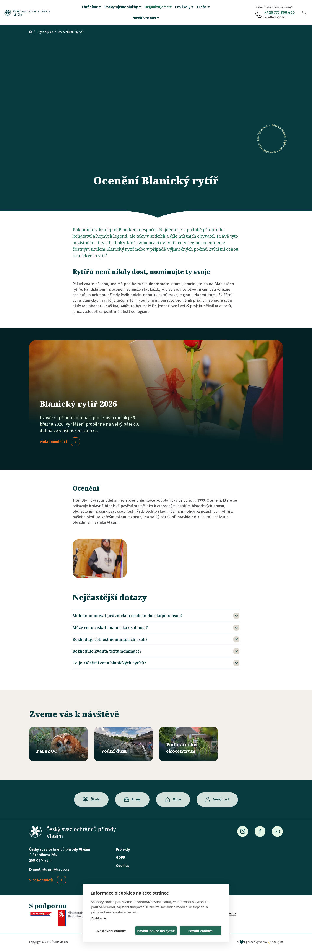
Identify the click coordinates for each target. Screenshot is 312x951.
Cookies (122, 865)
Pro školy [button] (182, 7)
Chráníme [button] (90, 7)
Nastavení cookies (112, 931)
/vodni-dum (123, 744)
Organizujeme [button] (157, 7)
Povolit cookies (200, 931)
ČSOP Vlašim (30, 32)
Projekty (123, 849)
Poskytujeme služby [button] (121, 7)
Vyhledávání (304, 12)
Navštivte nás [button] (144, 18)
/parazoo (58, 744)
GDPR (120, 857)
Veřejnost (221, 799)
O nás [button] (201, 7)
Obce (177, 799)
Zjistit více (98, 918)
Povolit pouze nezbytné (156, 931)
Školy (95, 799)
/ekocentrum (188, 744)
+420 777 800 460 (280, 12)
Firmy (136, 799)
